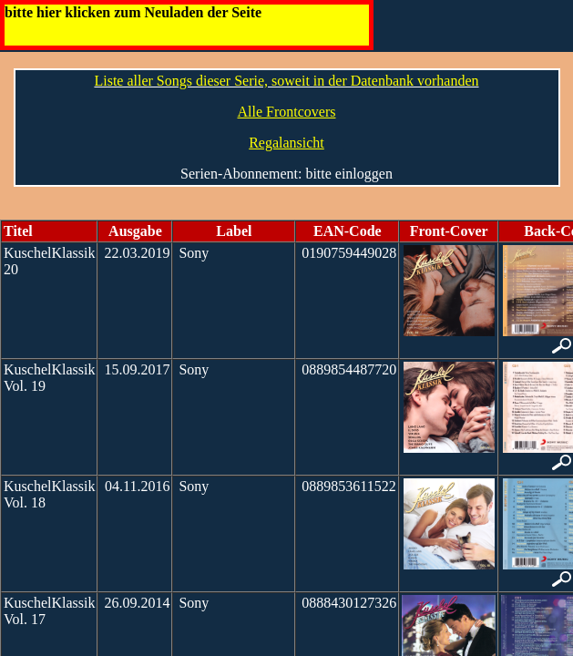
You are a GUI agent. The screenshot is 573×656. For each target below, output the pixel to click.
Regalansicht (286, 142)
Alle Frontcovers (287, 111)
